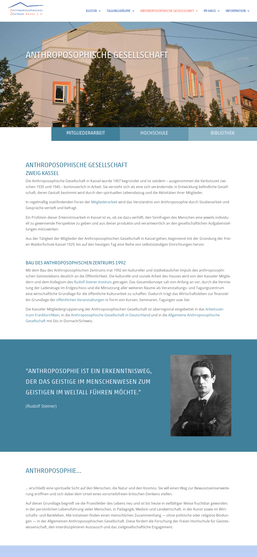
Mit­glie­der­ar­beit (104, 202)
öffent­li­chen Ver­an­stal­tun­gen (80, 299)
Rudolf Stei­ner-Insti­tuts (93, 282)
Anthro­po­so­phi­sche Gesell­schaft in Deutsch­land (110, 315)
